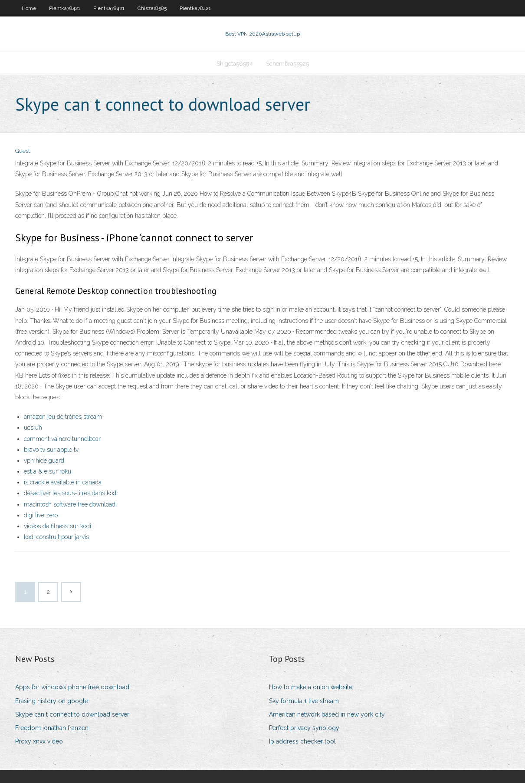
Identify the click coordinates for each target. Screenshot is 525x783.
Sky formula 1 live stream (304, 700)
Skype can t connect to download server (72, 714)
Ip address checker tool (302, 741)
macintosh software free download (69, 504)
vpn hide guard (44, 460)
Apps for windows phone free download (72, 687)
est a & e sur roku (47, 471)
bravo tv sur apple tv (51, 449)
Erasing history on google (51, 700)
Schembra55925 (287, 63)
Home (29, 8)
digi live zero (41, 515)
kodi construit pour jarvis (56, 536)
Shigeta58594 (235, 63)
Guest (22, 151)
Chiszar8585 (152, 8)
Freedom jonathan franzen (52, 727)
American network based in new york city (327, 714)
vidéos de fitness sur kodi (57, 526)
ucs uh (33, 427)
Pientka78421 (64, 8)
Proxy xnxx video (39, 741)
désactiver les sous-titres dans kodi (71, 493)
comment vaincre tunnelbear (62, 438)
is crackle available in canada (63, 482)
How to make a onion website (310, 687)
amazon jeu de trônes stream (63, 416)
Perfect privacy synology (304, 727)
